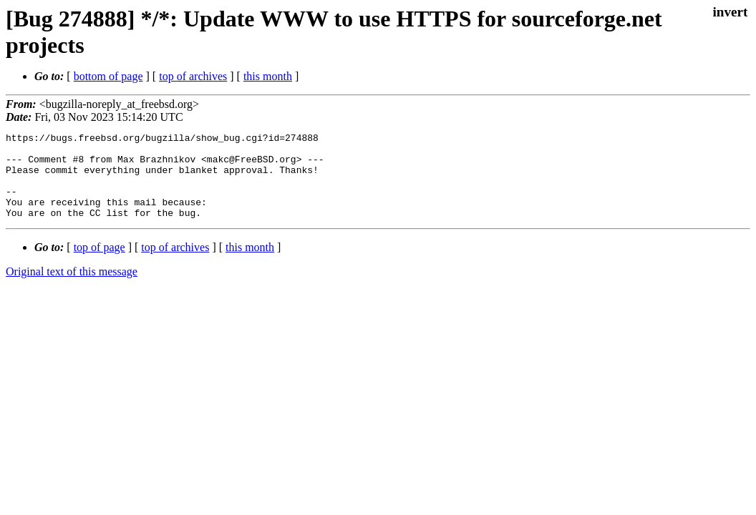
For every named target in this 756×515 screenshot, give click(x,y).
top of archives (193, 76)
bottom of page (108, 76)
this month (267, 76)
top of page (99, 264)
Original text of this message (71, 289)
